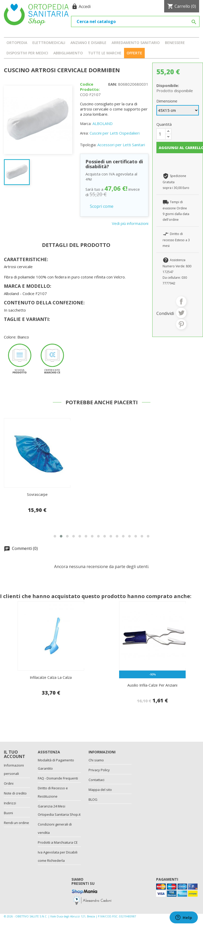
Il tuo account (14, 754)
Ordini (8, 783)
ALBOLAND (102, 123)
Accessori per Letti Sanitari (121, 144)
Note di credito (15, 793)
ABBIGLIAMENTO (68, 52)
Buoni (8, 813)
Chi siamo (96, 760)
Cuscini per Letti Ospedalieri (115, 133)
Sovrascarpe (37, 494)
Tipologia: (88, 144)
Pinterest (181, 324)
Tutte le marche (104, 52)
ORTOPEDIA (16, 42)
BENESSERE (175, 42)
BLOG (93, 799)
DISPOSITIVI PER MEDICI (27, 52)
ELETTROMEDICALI (48, 42)
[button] (55, 536)
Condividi (181, 301)
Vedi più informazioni (130, 223)
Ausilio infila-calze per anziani (152, 685)
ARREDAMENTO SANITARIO (136, 42)
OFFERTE (134, 52)
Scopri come (101, 206)
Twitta (181, 313)
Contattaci (96, 779)
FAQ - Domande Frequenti (58, 778)
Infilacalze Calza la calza (51, 677)
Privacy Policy (99, 770)
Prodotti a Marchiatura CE (58, 842)
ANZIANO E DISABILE (88, 42)
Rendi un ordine (16, 822)
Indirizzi (10, 803)
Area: (84, 133)
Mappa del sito (100, 789)
